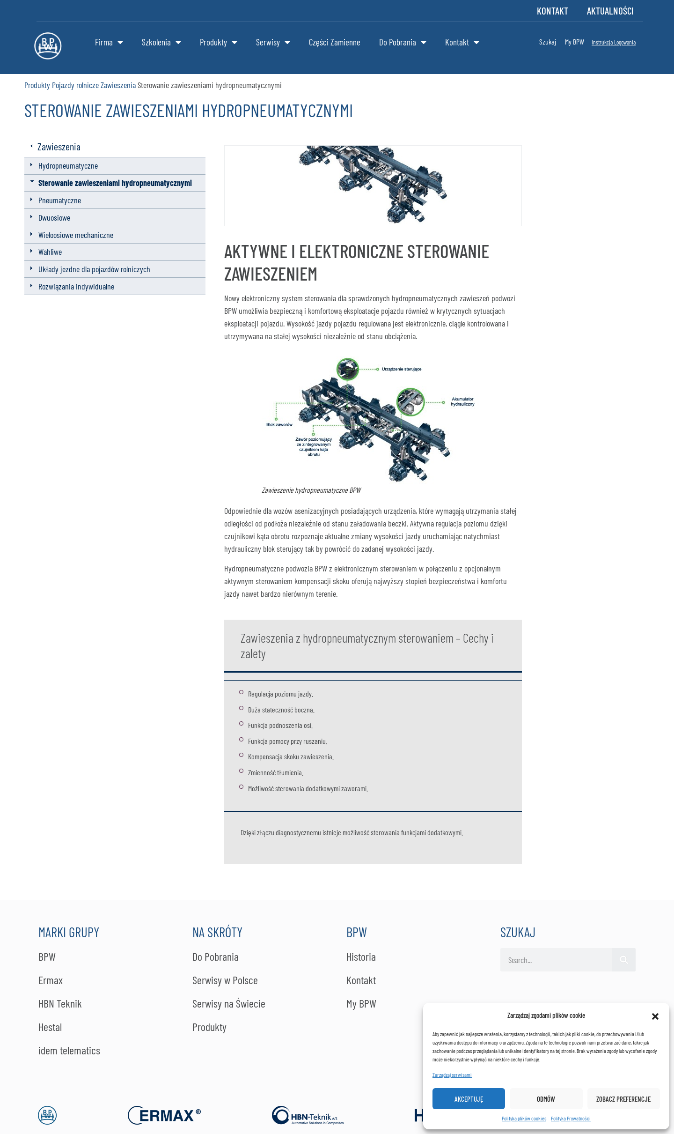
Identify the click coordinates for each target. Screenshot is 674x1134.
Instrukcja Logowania (614, 42)
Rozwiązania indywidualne (76, 286)
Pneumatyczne (59, 200)
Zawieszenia (118, 85)
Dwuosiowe (54, 217)
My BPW (574, 41)
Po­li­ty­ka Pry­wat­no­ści (571, 1118)
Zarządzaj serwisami (452, 1074)
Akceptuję (468, 1099)
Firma (109, 42)
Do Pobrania (402, 42)
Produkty (218, 42)
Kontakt (552, 10)
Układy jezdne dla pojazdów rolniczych (94, 269)
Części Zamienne (334, 42)
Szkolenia (161, 42)
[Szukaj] (624, 959)
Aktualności (610, 10)
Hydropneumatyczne (68, 165)
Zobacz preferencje (623, 1099)
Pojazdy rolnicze (75, 85)
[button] (655, 1015)
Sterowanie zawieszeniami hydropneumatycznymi (115, 183)
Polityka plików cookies (524, 1118)
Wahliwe (50, 251)
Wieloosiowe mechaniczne (75, 235)
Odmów (546, 1099)
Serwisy (273, 42)
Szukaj (547, 41)
